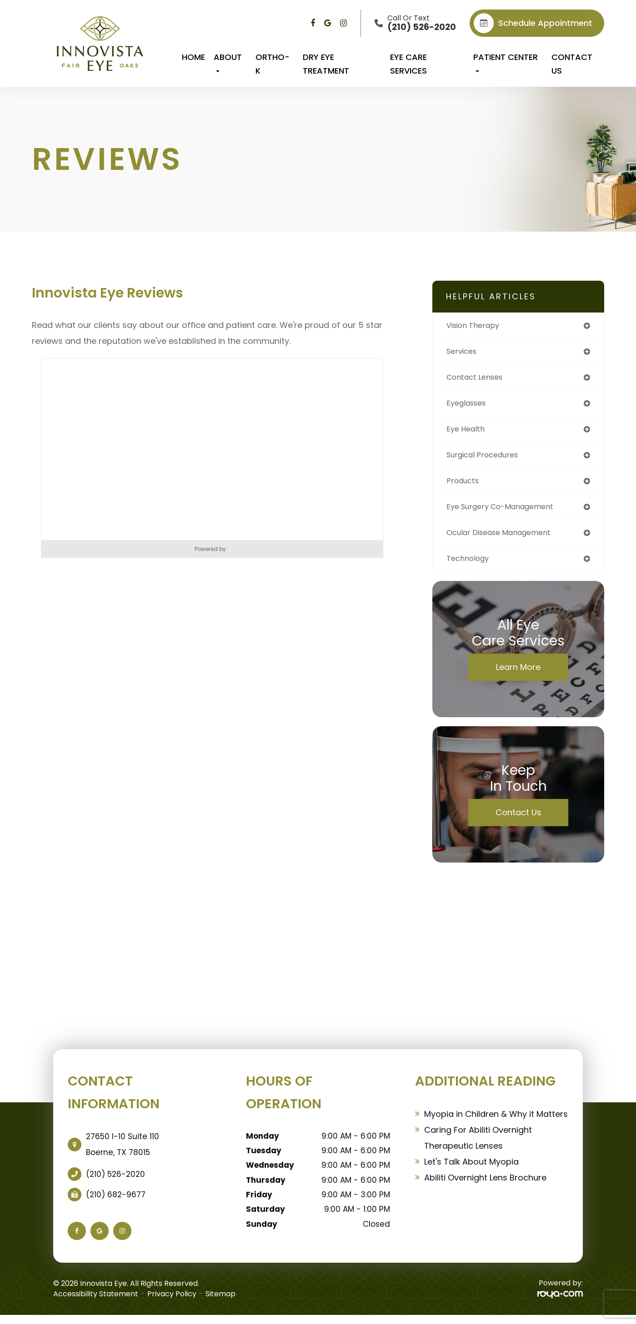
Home (193, 57)
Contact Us (571, 63)
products (464, 486)
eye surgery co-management (506, 513)
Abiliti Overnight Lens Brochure (485, 1186)
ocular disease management (505, 539)
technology (470, 566)
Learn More (518, 675)
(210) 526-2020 (115, 1182)
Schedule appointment (533, 23)
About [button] (228, 61)
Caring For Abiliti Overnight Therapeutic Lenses (478, 1146)
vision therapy (476, 326)
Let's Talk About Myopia (471, 1170)
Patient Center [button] (505, 61)
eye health (467, 433)
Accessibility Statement (95, 1302)
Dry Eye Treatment (326, 63)
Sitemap (220, 1302)
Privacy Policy (171, 1302)
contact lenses (478, 379)
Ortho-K (272, 63)
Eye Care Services (408, 63)
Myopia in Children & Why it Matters (496, 1122)
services (463, 352)
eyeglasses (468, 406)
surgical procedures (487, 460)
